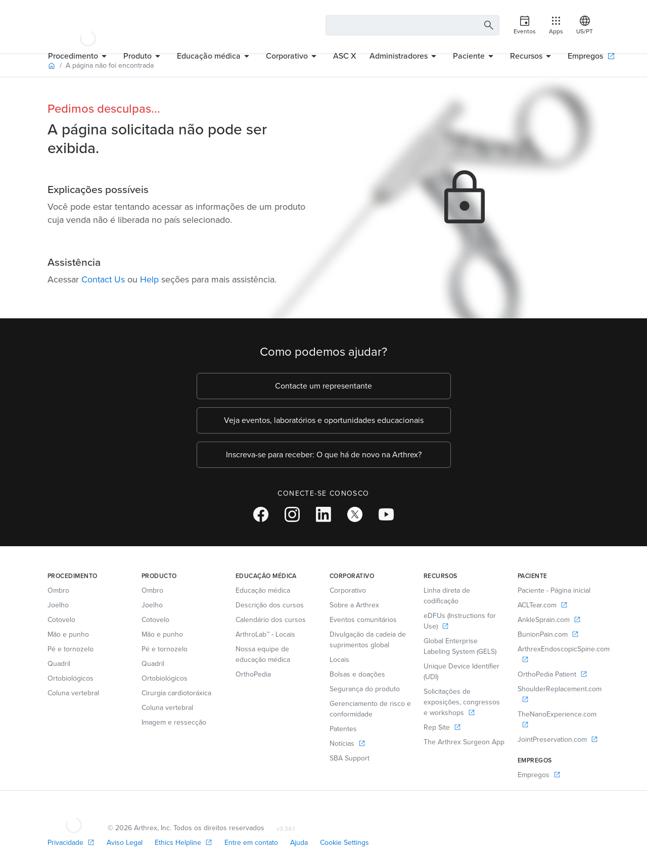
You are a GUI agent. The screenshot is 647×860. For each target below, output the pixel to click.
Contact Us (103, 279)
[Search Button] (487, 25)
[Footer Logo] (74, 816)
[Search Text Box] (413, 25)
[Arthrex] (88, 25)
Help (149, 279)
